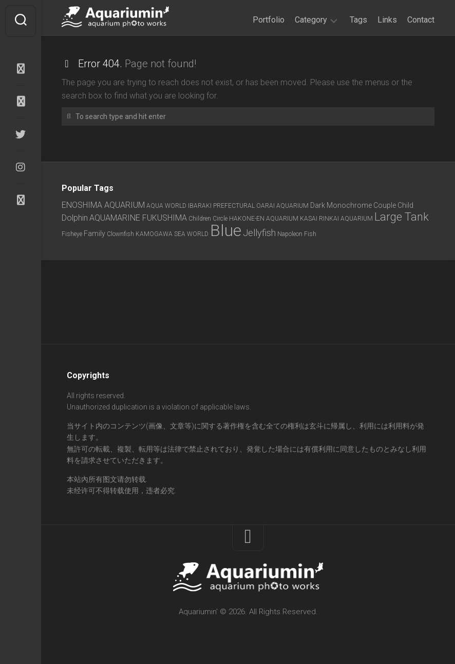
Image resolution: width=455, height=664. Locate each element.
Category (311, 20)
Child (405, 205)
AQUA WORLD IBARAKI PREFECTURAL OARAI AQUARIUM (227, 205)
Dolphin (75, 218)
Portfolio (269, 20)
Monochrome (349, 205)
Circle (220, 218)
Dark (317, 205)
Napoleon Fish (296, 234)
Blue (225, 230)
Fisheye (72, 234)
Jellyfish (259, 232)
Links (387, 20)
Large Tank (401, 216)
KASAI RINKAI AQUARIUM (336, 218)
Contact (420, 20)
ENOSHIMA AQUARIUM (103, 205)
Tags (358, 20)
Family (94, 233)
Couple (384, 205)
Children (199, 218)
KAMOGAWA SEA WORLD (172, 234)
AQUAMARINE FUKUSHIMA (138, 218)
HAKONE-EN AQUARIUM (263, 218)
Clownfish (120, 234)
